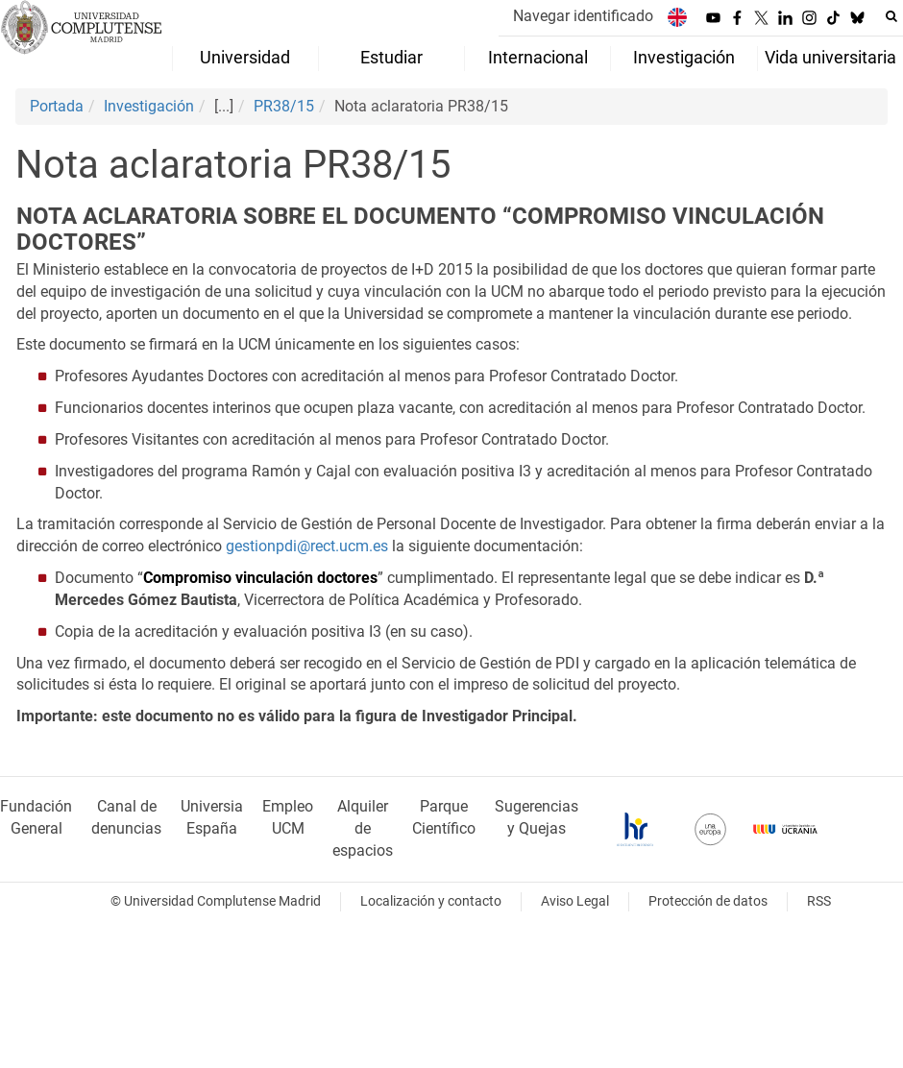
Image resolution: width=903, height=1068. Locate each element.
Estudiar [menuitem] (391, 57)
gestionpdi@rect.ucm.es (307, 546)
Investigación (149, 106)
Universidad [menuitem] (245, 57)
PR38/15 (284, 106)
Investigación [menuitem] (684, 57)
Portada (57, 106)
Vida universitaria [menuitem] (830, 57)
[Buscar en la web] (891, 16)
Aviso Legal (575, 901)
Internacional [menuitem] (538, 57)
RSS (819, 901)
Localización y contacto (430, 901)
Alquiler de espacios (362, 828)
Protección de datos (708, 901)
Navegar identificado (583, 16)
